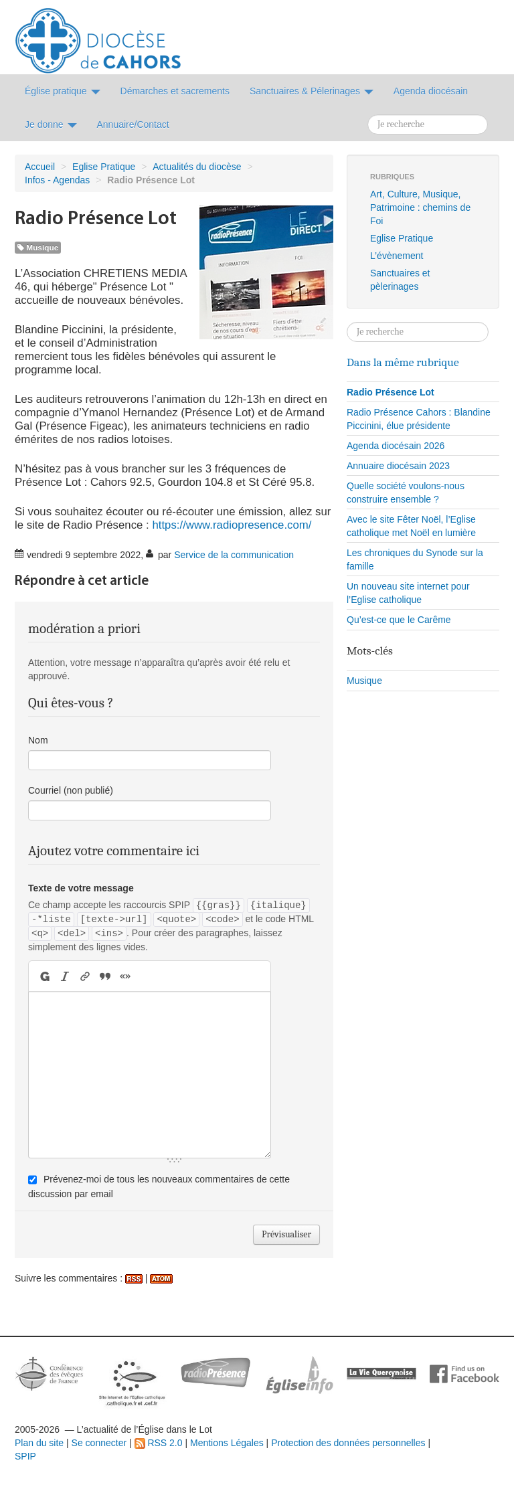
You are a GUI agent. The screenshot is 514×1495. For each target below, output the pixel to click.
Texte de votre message (81, 888)
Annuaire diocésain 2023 (398, 465)
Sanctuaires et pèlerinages (400, 280)
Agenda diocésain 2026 (395, 445)
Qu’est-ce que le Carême (399, 619)
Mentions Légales (227, 1442)
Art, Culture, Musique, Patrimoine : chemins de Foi (420, 207)
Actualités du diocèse (197, 166)
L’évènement (396, 255)
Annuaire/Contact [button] (133, 124)
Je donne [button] (51, 124)
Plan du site (39, 1442)
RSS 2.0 (159, 1442)
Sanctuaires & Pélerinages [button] (311, 91)
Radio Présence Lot (390, 392)
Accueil (40, 166)
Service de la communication (234, 554)
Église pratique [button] (62, 91)
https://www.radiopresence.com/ (231, 525)
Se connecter (99, 1442)
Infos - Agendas (57, 180)
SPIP (25, 1456)
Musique (37, 247)
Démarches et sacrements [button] (175, 91)
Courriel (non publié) (70, 790)
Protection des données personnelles (348, 1442)
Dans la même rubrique (403, 362)
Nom (38, 740)
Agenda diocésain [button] (431, 91)
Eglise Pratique (103, 166)
